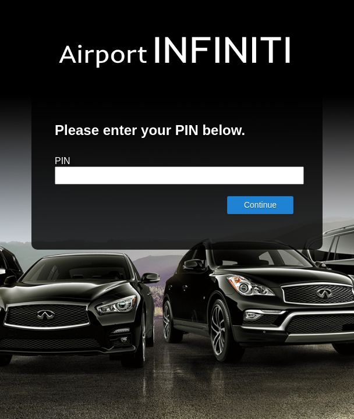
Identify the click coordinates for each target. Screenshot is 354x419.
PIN (62, 161)
